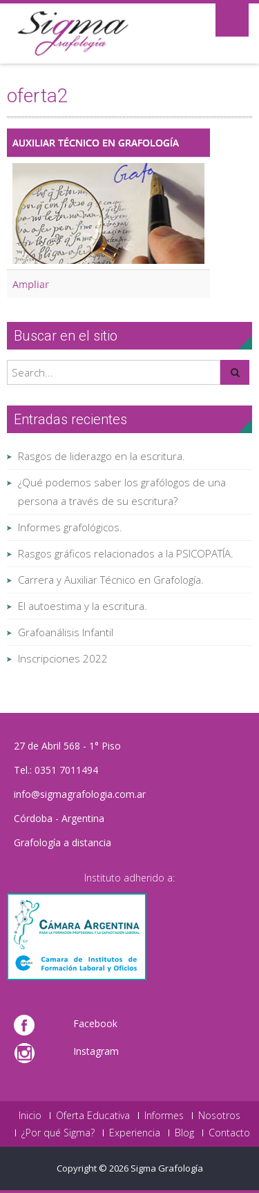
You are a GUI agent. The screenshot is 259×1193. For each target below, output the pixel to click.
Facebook (95, 1023)
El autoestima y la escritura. (82, 606)
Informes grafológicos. (70, 527)
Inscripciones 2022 (63, 658)
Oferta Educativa (93, 1115)
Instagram (96, 1051)
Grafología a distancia (62, 842)
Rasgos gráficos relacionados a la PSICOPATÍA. (125, 553)
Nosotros (219, 1115)
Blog (184, 1132)
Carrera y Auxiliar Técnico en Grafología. (111, 579)
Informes (164, 1115)
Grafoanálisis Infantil (65, 632)
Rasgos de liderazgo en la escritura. (101, 456)
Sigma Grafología (167, 1168)
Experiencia (134, 1132)
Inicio (30, 1115)
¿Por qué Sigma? (58, 1132)
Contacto (229, 1132)
